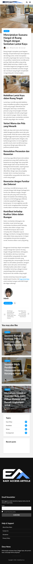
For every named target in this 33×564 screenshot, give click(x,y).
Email (3, 505)
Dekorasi (6, 31)
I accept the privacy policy (10, 511)
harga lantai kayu (24, 279)
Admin (6, 48)
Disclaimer (5, 534)
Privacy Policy (6, 538)
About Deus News (7, 527)
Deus (23, 560)
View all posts (8, 303)
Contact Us (5, 531)
